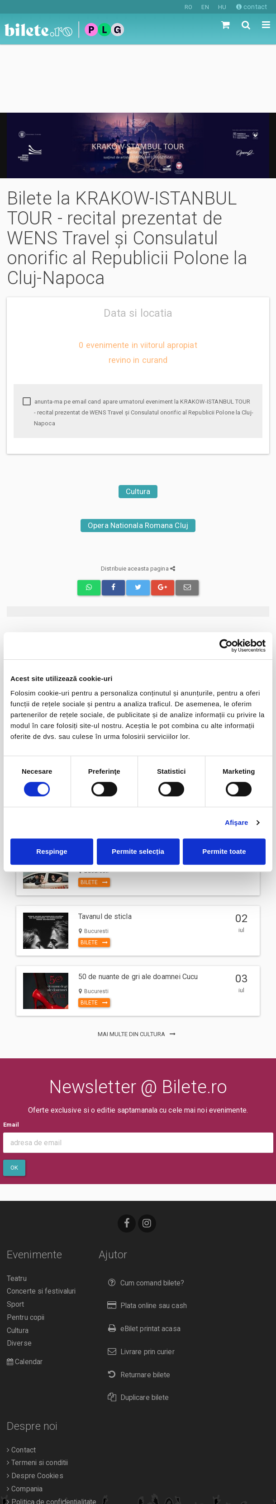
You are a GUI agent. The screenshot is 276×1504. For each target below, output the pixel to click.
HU (222, 7)
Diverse (19, 1275)
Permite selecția (138, 851)
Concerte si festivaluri (41, 1223)
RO (188, 7)
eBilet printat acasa (141, 1260)
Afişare (236, 822)
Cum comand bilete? (143, 1214)
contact (251, 6)
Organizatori (28, 1447)
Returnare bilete (136, 1306)
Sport (15, 1236)
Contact (21, 1382)
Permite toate (224, 851)
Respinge (51, 851)
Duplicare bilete (136, 1329)
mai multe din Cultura (138, 965)
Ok (14, 1099)
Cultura (138, 423)
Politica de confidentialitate (51, 1434)
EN (205, 7)
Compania (25, 1421)
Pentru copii (25, 1249)
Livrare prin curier (138, 1283)
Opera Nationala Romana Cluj (138, 457)
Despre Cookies (35, 1408)
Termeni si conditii (37, 1394)
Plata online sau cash (145, 1237)
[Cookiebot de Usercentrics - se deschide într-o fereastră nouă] (226, 645)
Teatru (17, 1210)
